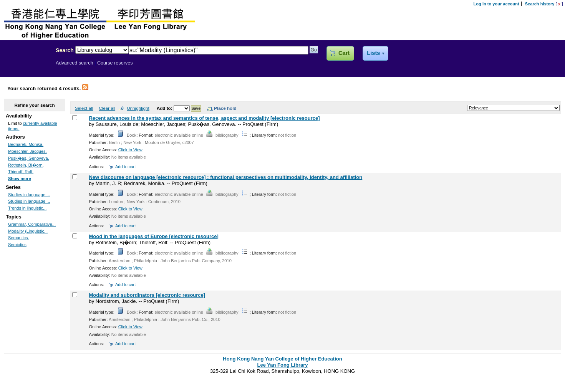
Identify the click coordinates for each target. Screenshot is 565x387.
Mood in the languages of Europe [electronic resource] (153, 236)
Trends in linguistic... (27, 208)
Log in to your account (496, 4)
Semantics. (18, 237)
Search (65, 50)
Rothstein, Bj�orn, (26, 165)
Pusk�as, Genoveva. (28, 158)
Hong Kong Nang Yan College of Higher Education (282, 359)
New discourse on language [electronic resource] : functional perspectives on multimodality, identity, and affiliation (225, 177)
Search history (540, 4)
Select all (84, 108)
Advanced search (74, 63)
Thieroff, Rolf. (20, 171)
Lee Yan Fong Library (26, 66)
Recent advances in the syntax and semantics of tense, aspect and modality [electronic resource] (204, 118)
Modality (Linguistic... (28, 231)
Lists (373, 53)
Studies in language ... (29, 194)
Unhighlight (138, 108)
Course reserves (115, 63)
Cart (344, 53)
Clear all (107, 108)
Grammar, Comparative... (32, 224)
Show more (19, 178)
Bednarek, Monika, (25, 144)
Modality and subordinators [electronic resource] (147, 295)
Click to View (130, 149)
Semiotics (17, 244)
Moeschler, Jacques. (27, 151)
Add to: (165, 108)
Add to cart (125, 166)
